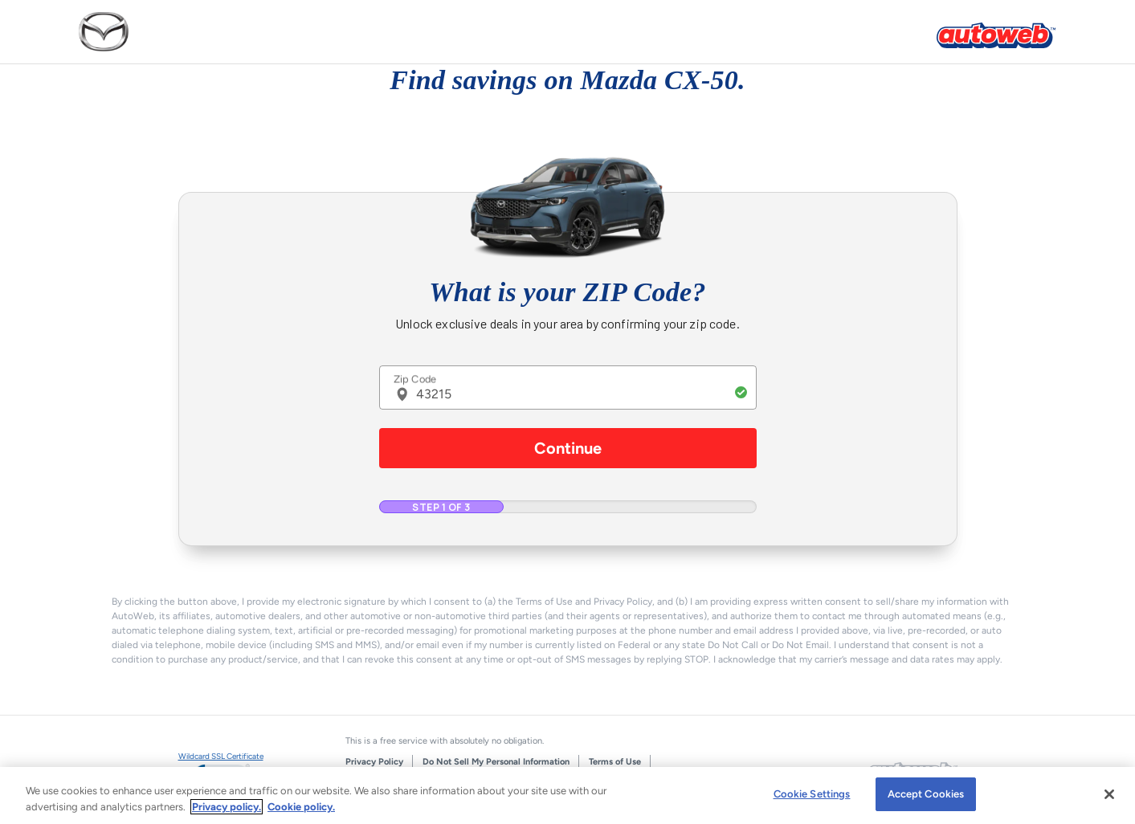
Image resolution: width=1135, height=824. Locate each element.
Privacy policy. (226, 807)
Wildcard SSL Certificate (220, 756)
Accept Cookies (926, 794)
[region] (567, 795)
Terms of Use (615, 762)
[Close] (1109, 794)
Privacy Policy (374, 762)
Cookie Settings (812, 794)
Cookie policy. (301, 807)
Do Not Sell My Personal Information (496, 762)
